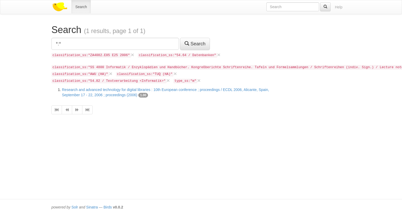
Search (81, 7)
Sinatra (92, 207)
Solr (74, 207)
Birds (107, 207)
